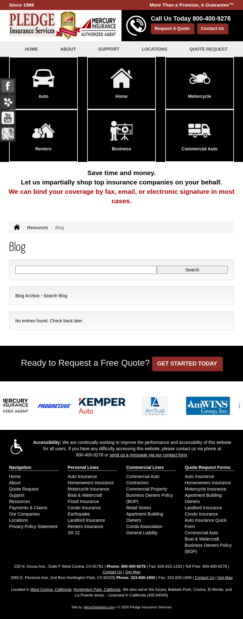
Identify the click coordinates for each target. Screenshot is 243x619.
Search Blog (55, 295)
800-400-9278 (212, 18)
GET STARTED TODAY (187, 363)
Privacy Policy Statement (33, 526)
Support (16, 495)
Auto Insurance (82, 476)
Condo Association (144, 526)
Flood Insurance (83, 501)
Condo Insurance (84, 507)
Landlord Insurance (86, 520)
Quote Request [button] (208, 49)
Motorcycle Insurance (88, 488)
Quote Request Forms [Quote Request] (208, 467)
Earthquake (79, 513)
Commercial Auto (143, 476)
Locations (18, 520)
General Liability (141, 532)
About (15, 482)
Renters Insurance (85, 526)
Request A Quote (172, 28)
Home (31, 49)
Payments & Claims (28, 507)
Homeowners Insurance (91, 482)
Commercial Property (146, 488)
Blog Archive (27, 295)
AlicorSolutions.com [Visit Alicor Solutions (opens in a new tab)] (99, 607)
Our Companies (24, 513)
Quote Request (23, 488)
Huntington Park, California (97, 589)
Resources (37, 227)
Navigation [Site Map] (20, 467)
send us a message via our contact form (148, 454)
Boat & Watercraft (85, 495)
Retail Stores (138, 507)
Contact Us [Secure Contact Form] (112, 572)
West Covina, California (50, 589)
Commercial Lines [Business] (145, 467)
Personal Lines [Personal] (83, 467)
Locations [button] (154, 49)
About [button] (68, 49)
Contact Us (212, 28)
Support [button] (109, 49)
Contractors (137, 482)
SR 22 (74, 532)
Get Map (132, 572)
